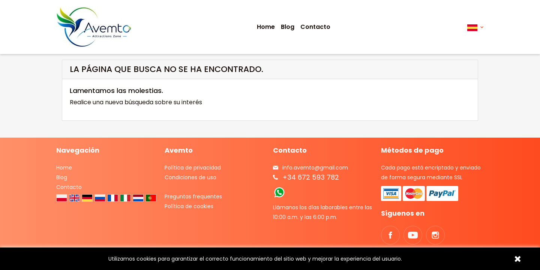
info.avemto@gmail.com (315, 167)
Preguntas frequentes (193, 196)
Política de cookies (189, 206)
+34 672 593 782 (310, 177)
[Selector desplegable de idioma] (475, 27)
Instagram (435, 235)
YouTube (413, 235)
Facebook (390, 235)
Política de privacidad (193, 167)
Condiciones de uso (190, 177)
